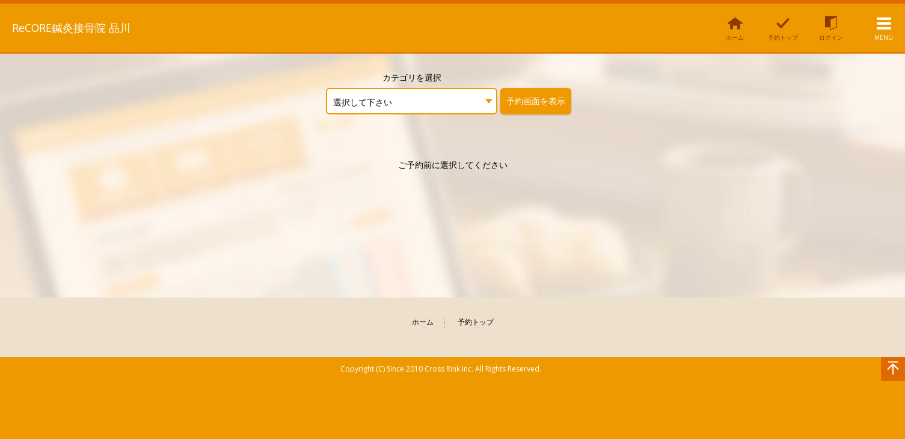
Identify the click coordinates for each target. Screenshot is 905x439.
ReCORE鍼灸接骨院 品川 (84, 27)
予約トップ (476, 322)
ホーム (423, 322)
